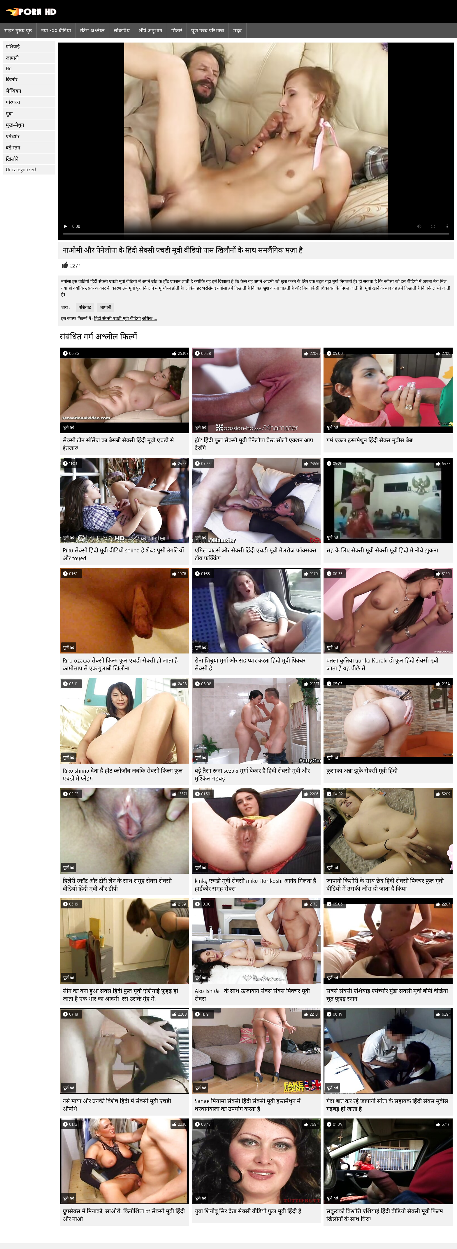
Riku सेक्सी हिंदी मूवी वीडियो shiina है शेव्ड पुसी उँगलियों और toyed (123, 554)
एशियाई (13, 47)
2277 (75, 266)
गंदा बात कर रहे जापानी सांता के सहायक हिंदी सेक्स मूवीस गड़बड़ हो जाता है (387, 1105)
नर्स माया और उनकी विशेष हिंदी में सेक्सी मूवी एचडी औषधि (117, 1105)
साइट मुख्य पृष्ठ (18, 30)
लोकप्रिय (122, 30)
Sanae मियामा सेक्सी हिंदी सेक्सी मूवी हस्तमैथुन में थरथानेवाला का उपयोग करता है (247, 1105)
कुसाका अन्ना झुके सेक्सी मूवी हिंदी (362, 770)
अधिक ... (149, 318)
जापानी (12, 58)
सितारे (176, 30)
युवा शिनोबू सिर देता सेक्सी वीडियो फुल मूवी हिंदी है (248, 1211)
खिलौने (12, 159)
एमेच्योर (13, 136)
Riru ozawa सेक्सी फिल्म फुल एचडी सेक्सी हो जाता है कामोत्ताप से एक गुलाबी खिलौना (120, 664)
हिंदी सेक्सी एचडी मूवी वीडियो (117, 318)
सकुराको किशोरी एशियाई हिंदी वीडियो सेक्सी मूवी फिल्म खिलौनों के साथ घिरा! (384, 1215)
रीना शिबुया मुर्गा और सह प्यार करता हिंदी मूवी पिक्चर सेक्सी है (250, 664)
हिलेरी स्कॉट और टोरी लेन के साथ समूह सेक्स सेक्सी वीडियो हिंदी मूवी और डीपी (117, 885)
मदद (237, 30)
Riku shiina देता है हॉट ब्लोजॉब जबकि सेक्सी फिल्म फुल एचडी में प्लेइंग (123, 774)
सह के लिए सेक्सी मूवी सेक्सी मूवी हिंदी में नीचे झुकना (382, 550)
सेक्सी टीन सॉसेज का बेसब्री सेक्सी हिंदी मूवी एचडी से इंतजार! (118, 444)
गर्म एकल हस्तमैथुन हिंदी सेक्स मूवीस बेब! (370, 440)
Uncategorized (21, 169)
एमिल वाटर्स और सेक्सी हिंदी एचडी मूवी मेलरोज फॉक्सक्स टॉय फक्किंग (256, 554)
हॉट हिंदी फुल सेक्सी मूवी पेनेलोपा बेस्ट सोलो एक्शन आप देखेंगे (254, 444)
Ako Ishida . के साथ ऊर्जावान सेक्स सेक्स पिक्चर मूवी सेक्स (252, 995)
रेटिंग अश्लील (92, 30)
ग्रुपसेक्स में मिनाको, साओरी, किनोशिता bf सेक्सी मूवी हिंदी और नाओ (124, 1215)
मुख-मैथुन (15, 125)
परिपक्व (13, 102)
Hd (9, 68)
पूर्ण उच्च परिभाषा (207, 30)
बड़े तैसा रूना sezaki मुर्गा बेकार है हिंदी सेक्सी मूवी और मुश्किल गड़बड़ (252, 774)
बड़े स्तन (13, 148)
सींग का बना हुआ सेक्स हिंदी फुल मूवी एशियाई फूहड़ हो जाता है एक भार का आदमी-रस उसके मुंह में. (120, 995)
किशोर (11, 79)
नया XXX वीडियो (56, 30)
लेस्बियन (13, 91)
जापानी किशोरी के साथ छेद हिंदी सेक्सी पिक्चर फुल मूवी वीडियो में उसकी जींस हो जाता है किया (385, 885)
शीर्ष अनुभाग (150, 30)
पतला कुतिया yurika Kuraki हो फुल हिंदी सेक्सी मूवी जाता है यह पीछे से (382, 664)
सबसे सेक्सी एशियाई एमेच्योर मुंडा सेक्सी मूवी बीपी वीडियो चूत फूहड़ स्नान (387, 995)
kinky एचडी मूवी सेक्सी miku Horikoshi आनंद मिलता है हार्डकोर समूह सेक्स (255, 885)
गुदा (9, 114)
